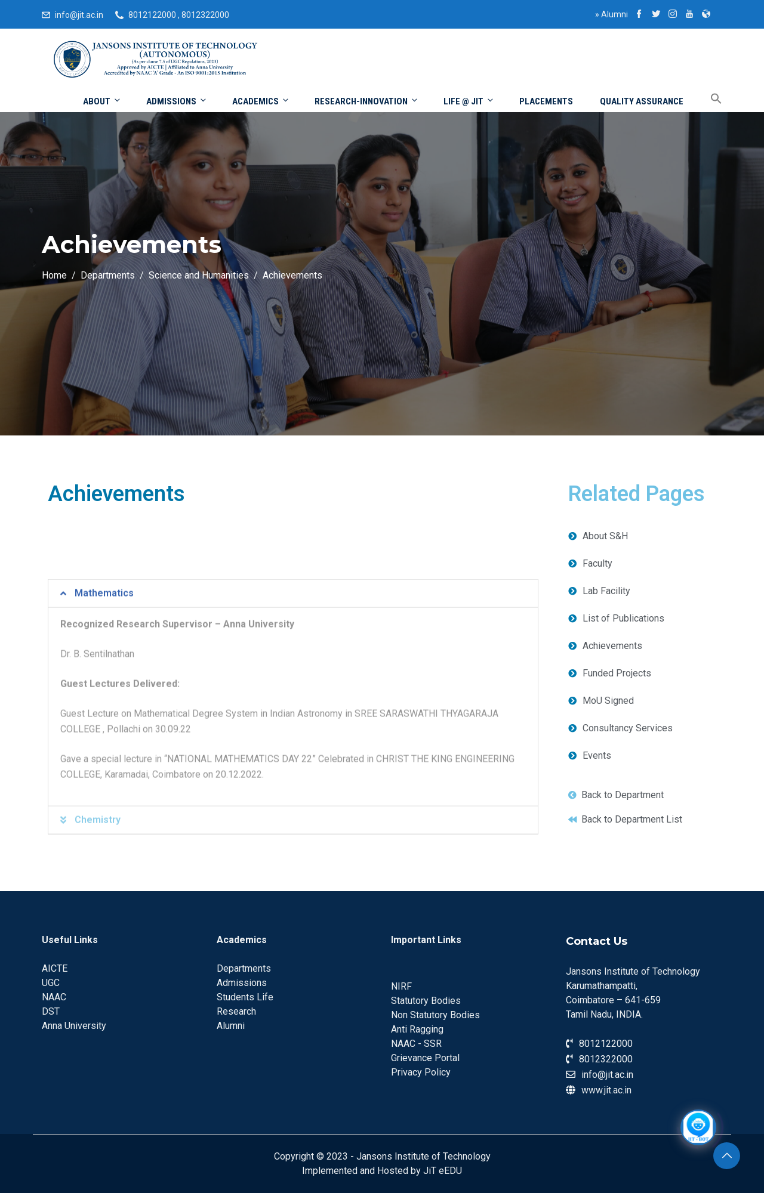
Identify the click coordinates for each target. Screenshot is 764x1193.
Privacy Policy (421, 1072)
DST (51, 1011)
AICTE (54, 968)
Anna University (74, 1025)
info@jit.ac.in (79, 15)
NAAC (54, 997)
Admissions (177, 101)
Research (236, 1011)
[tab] (293, 782)
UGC (51, 982)
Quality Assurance (641, 101)
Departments (244, 968)
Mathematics (104, 782)
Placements (546, 101)
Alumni (611, 14)
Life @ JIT (469, 101)
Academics (261, 101)
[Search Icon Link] (707, 99)
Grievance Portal (425, 1058)
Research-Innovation (367, 101)
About (102, 101)
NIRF (401, 986)
